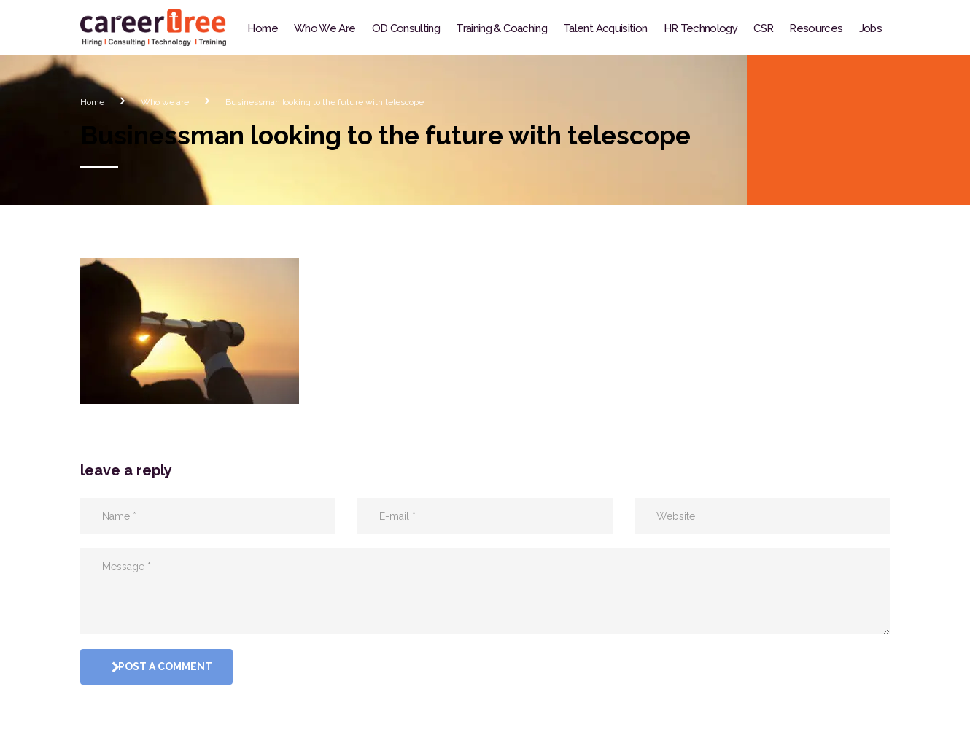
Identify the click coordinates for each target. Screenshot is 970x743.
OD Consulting (406, 28)
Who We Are (325, 28)
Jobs (870, 28)
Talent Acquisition (605, 28)
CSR (763, 28)
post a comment (158, 666)
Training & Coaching (501, 28)
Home (262, 28)
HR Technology (701, 28)
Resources (815, 28)
